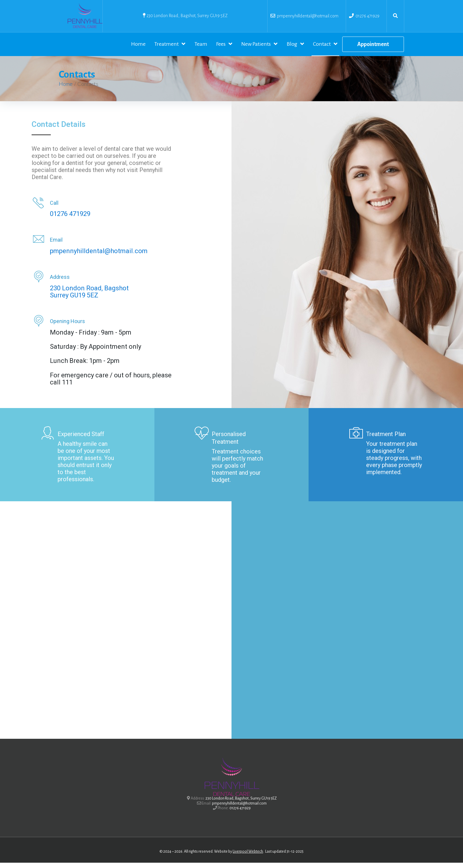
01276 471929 (367, 16)
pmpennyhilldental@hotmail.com (306, 16)
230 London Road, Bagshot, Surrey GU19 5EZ (187, 15)
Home (66, 89)
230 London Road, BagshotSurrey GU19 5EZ (89, 297)
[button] (373, 47)
